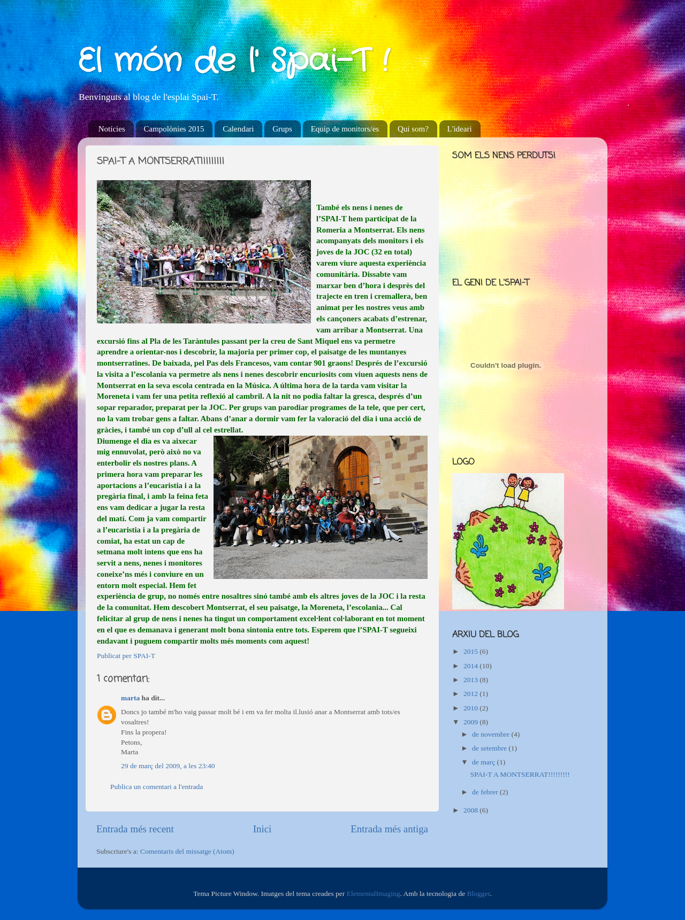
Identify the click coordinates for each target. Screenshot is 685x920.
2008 (471, 810)
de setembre (490, 748)
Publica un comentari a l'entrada (156, 787)
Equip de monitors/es (345, 129)
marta (130, 698)
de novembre (491, 734)
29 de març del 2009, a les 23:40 (168, 766)
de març (484, 762)
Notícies (111, 129)
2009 (471, 722)
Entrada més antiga (389, 828)
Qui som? (413, 129)
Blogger (478, 894)
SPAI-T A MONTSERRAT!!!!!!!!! (520, 774)
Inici (262, 828)
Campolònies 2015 (174, 129)
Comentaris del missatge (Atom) (187, 851)
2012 (471, 694)
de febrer (486, 792)
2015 (471, 651)
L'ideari (459, 129)
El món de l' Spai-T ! (233, 61)
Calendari (238, 129)
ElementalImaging (373, 894)
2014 (471, 666)
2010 (471, 708)
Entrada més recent (135, 828)
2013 (471, 680)
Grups (282, 129)
